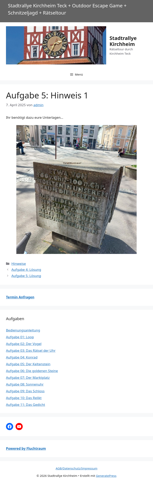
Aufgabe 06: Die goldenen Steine (32, 370)
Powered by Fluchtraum (26, 448)
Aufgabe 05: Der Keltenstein (28, 364)
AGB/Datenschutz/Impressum (76, 468)
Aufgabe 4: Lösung (26, 269)
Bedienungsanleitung (23, 330)
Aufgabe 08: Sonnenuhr (25, 384)
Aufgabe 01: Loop (20, 337)
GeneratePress (106, 476)
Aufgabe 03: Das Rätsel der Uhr (31, 350)
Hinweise (18, 263)
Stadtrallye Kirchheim (123, 41)
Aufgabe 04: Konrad (21, 357)
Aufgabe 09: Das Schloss (25, 391)
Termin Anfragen (20, 297)
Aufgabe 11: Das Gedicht (25, 404)
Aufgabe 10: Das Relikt (24, 398)
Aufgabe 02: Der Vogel (23, 343)
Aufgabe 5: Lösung (26, 275)
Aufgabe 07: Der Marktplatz (28, 377)
